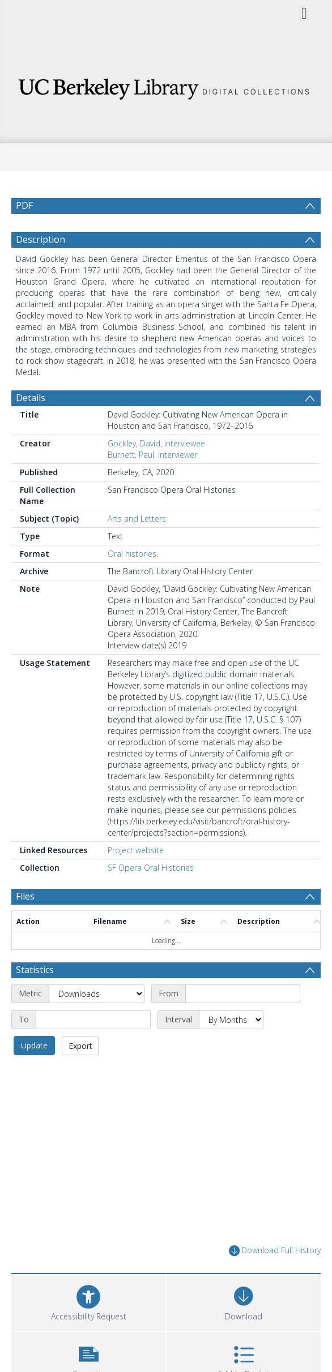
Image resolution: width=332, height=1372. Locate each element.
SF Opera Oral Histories (151, 867)
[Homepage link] (166, 85)
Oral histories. (133, 553)
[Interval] (231, 1019)
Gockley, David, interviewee (156, 443)
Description (40, 239)
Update (34, 1045)
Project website (136, 850)
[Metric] (96, 993)
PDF (24, 205)
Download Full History (275, 1251)
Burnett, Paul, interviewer (152, 454)
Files (25, 896)
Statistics (35, 970)
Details (30, 398)
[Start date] (242, 993)
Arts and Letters (137, 518)
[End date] (93, 1019)
